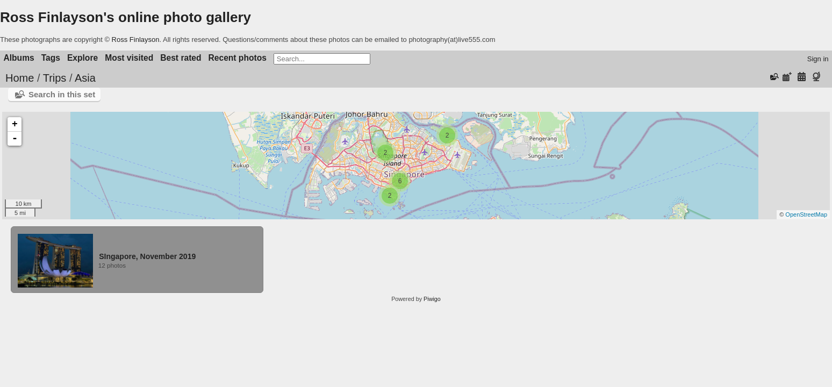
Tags (50, 57)
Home (19, 78)
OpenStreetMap (806, 214)
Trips (55, 78)
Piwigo (432, 299)
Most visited (129, 57)
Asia (85, 78)
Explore (82, 57)
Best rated (180, 57)
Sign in (818, 59)
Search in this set (61, 94)
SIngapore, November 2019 (147, 256)
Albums (19, 57)
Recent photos (238, 57)
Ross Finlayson (136, 39)
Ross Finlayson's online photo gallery (125, 17)
